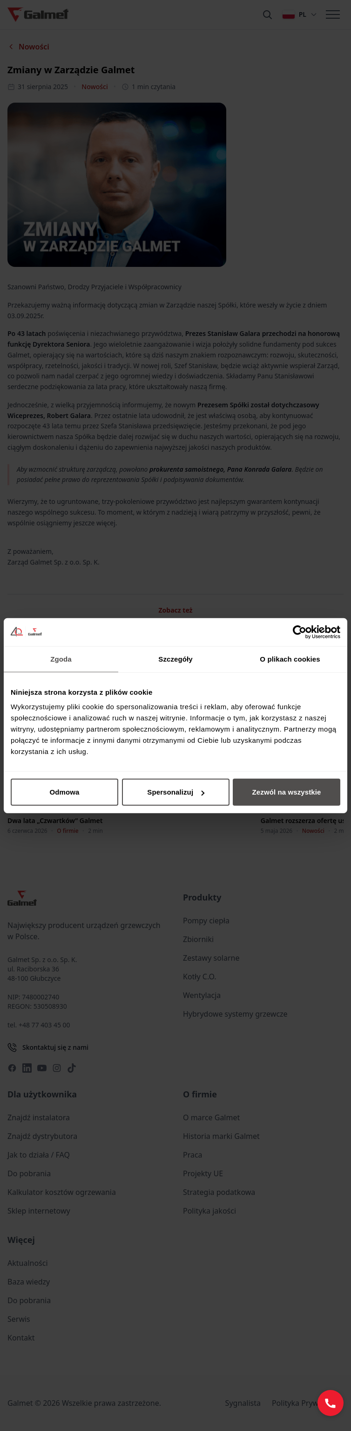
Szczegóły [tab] (175, 659)
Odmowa (65, 792)
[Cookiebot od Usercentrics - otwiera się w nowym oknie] (299, 632)
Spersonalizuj (175, 792)
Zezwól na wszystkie (286, 792)
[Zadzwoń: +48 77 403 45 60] (330, 1403)
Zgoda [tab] (61, 659)
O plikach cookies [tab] (290, 659)
